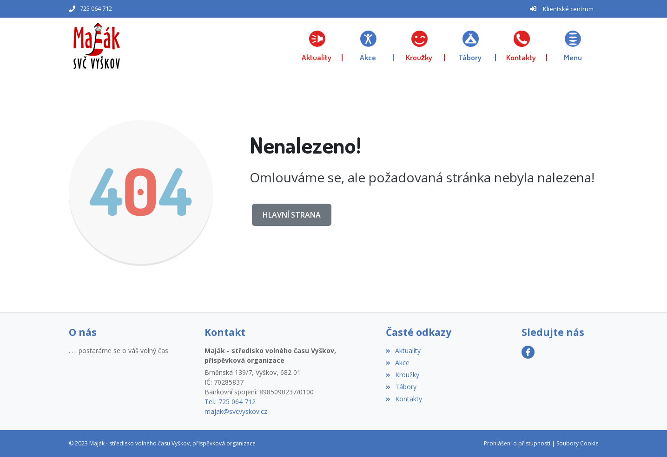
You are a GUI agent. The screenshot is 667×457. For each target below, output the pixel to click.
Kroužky (402, 374)
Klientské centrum (568, 9)
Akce (397, 362)
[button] (572, 46)
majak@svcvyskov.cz (236, 411)
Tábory (401, 386)
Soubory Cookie (577, 443)
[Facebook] (528, 352)
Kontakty (404, 398)
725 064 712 (96, 8)
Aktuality (403, 350)
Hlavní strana (292, 215)
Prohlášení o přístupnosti (517, 443)
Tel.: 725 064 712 (230, 401)
